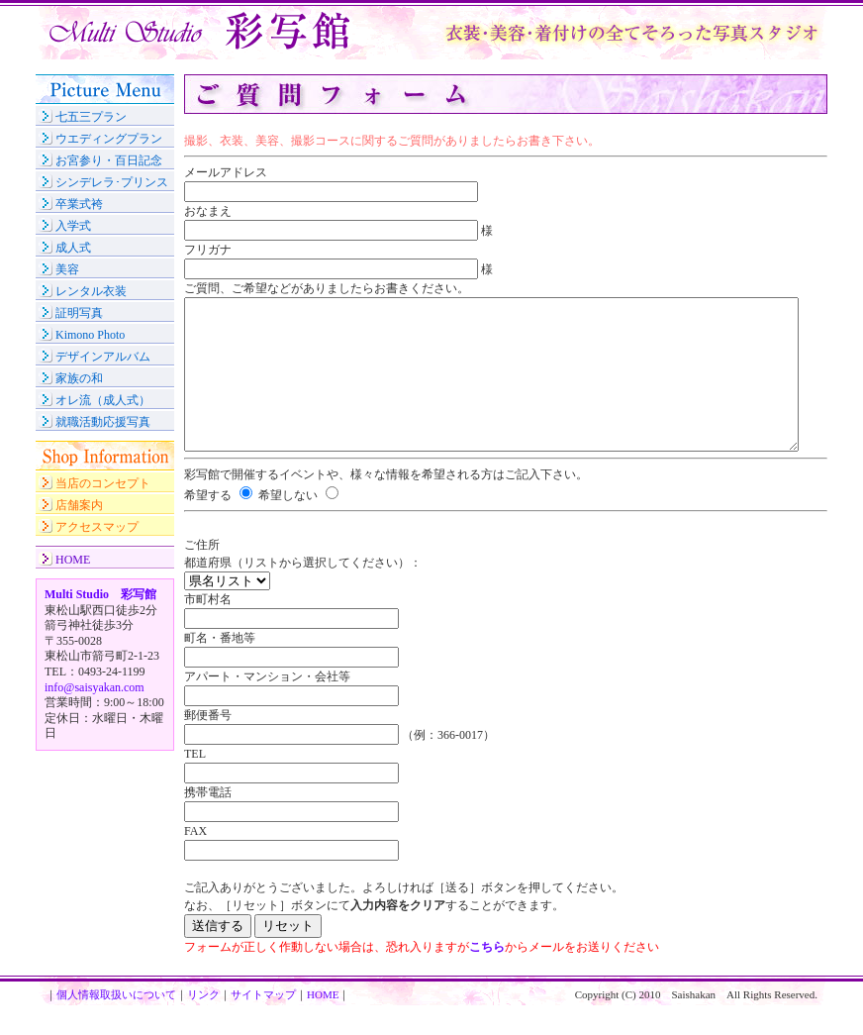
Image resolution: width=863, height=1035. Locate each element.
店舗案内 (79, 505)
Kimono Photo (90, 335)
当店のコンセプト (102, 483)
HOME (72, 560)
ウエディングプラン (108, 139)
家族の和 (79, 378)
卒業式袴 (79, 204)
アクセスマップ (97, 527)
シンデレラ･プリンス (111, 182)
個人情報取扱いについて (116, 1024)
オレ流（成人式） (102, 400)
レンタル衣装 (91, 291)
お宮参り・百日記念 (108, 160)
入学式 (73, 226)
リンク (203, 1024)
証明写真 (79, 313)
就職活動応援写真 (102, 422)
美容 (67, 269)
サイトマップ (263, 1024)
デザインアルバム (102, 356)
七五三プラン (91, 117)
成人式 (73, 248)
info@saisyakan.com (94, 687)
